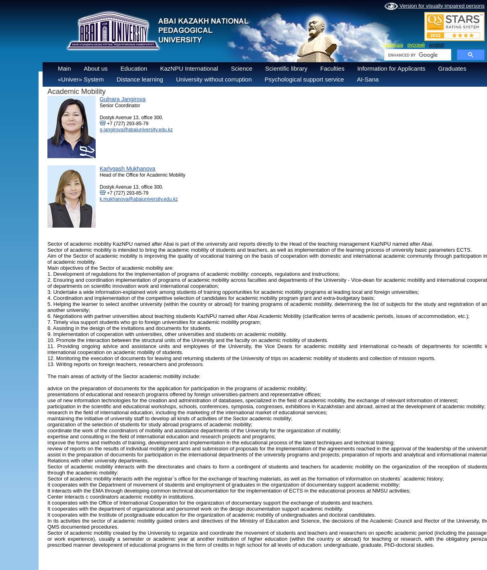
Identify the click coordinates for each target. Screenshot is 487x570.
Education (134, 68)
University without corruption (214, 79)
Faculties (332, 68)
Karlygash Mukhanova (128, 168)
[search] (417, 55)
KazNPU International (189, 68)
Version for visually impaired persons (434, 6)
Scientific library (286, 68)
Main (64, 68)
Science (241, 68)
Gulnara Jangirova (122, 99)
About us (96, 68)
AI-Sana (368, 79)
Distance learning (140, 79)
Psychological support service (304, 79)
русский (416, 45)
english (436, 45)
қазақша (393, 45)
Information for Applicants (391, 68)
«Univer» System (81, 79)
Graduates (452, 68)
